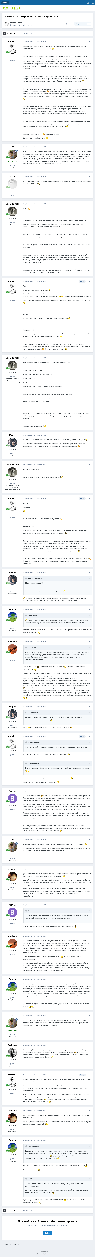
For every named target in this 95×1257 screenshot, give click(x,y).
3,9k (12, 660)
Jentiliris (12, 869)
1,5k (12, 60)
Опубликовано (34, 41)
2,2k (12, 1064)
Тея (12, 147)
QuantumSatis (12, 204)
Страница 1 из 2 (28, 33)
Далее (12, 33)
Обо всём (28, 25)
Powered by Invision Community (47, 1254)
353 (12, 222)
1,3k (12, 809)
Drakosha (12, 1045)
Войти (47, 1233)
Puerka (12, 609)
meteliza (18, 23)
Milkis (12, 176)
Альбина (12, 641)
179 (12, 454)
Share (68, 24)
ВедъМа (12, 791)
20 (12, 195)
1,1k (12, 888)
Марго (12, 435)
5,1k (12, 628)
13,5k (12, 165)
